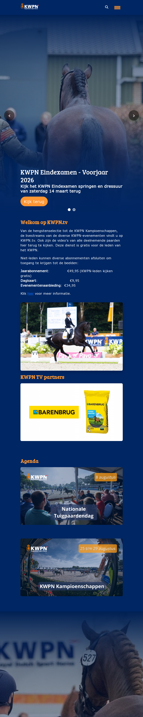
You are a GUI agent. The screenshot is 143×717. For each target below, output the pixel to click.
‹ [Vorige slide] (9, 115)
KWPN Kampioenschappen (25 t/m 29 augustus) (71, 600)
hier (30, 293)
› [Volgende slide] (134, 115)
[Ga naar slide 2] (74, 209)
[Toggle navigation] (117, 6)
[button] (71, 416)
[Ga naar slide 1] (69, 209)
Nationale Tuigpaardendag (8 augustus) (71, 529)
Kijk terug (34, 201)
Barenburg (71, 445)
